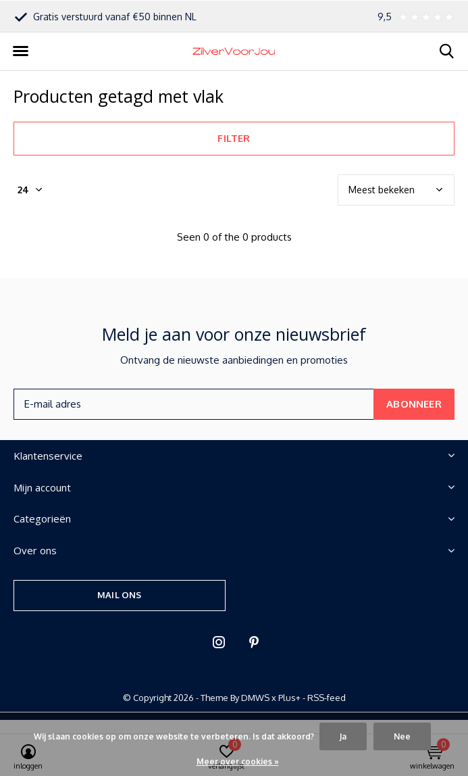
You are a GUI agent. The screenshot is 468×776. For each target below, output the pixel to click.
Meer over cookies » (238, 761)
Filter (233, 138)
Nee (402, 736)
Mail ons (119, 594)
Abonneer (414, 403)
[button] (20, 51)
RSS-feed (326, 697)
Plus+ (289, 697)
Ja (343, 736)
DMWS (255, 697)
